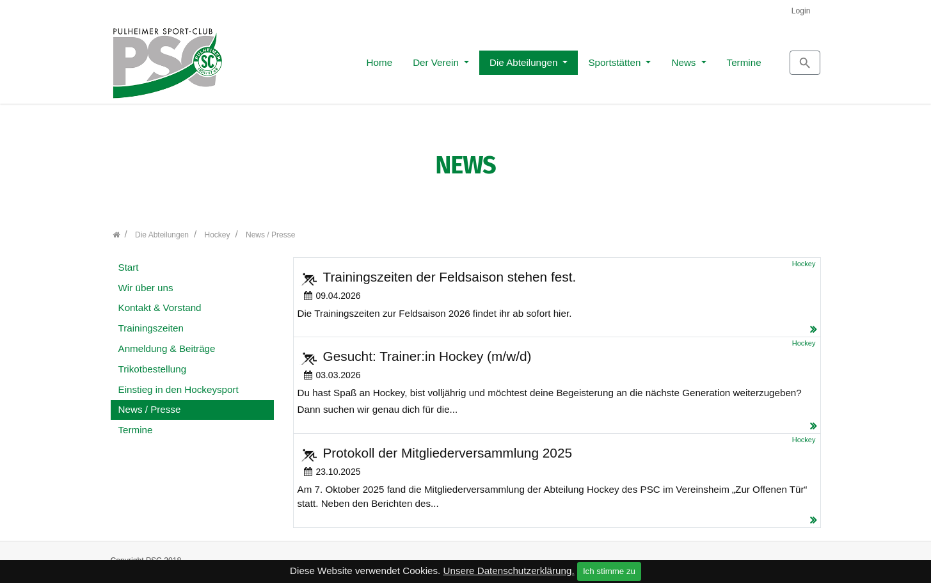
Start (128, 260)
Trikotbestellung (152, 361)
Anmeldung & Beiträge (167, 341)
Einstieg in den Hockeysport (178, 382)
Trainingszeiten (151, 321)
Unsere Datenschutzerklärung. (509, 570)
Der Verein (379, 58)
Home (322, 58)
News (627, 58)
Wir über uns (145, 280)
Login (801, 10)
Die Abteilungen (467, 58)
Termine (686, 58)
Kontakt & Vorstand (160, 301)
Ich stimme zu (609, 571)
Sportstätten (557, 58)
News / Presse (149, 402)
